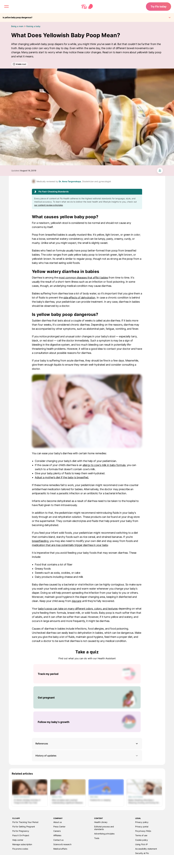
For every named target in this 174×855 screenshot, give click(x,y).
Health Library (100, 822)
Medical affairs (60, 849)
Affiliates (57, 835)
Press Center (59, 826)
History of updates (87, 756)
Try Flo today (158, 6)
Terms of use (141, 835)
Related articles (22, 773)
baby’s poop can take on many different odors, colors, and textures (78, 608)
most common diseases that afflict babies (83, 277)
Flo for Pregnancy (20, 831)
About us (57, 822)
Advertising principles (104, 833)
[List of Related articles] (87, 793)
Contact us (58, 840)
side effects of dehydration (79, 297)
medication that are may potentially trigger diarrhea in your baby (70, 545)
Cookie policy (141, 840)
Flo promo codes (20, 849)
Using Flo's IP (141, 844)
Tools (96, 838)
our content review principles (48, 205)
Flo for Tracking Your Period (25, 822)
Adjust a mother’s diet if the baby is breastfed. (62, 477)
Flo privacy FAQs (143, 831)
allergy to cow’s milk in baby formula (104, 465)
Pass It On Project (20, 835)
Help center (17, 840)
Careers (57, 831)
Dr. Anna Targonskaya (70, 181)
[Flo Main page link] (87, 6)
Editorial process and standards (104, 827)
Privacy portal (141, 826)
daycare (76, 600)
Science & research (62, 844)
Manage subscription (22, 844)
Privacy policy (141, 822)
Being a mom (17, 26)
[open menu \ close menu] (6, 6)
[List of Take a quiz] (87, 698)
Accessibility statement (146, 849)
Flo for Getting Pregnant (23, 826)
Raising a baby (33, 26)
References (41, 743)
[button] (87, 743)
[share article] (160, 171)
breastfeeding (40, 540)
